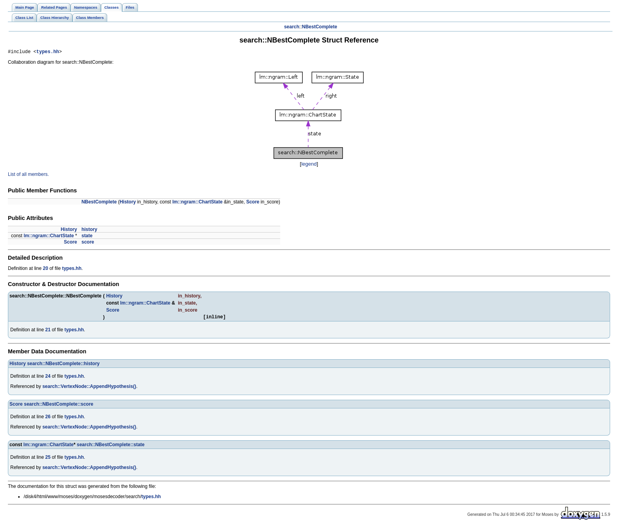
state (87, 237)
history (89, 230)
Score (252, 203)
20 (45, 269)
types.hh (47, 52)
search (292, 27)
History (127, 203)
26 (47, 419)
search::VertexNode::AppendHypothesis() (89, 388)
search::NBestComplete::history (63, 366)
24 (47, 378)
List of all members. (28, 175)
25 (47, 459)
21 (47, 332)
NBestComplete (319, 27)
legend (308, 165)
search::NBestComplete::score (58, 406)
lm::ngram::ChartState (197, 203)
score (88, 243)
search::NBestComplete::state (111, 447)
